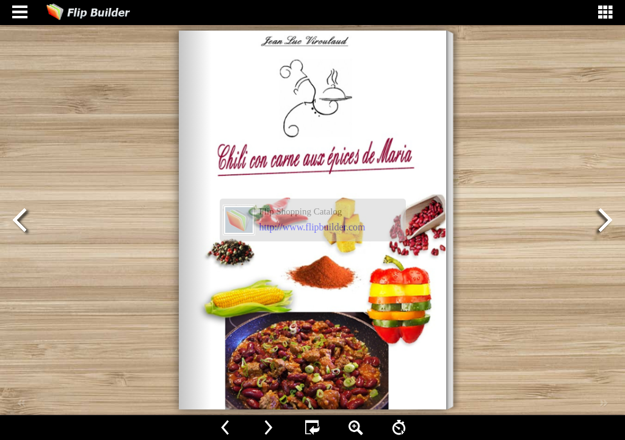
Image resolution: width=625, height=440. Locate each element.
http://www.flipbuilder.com (312, 227)
